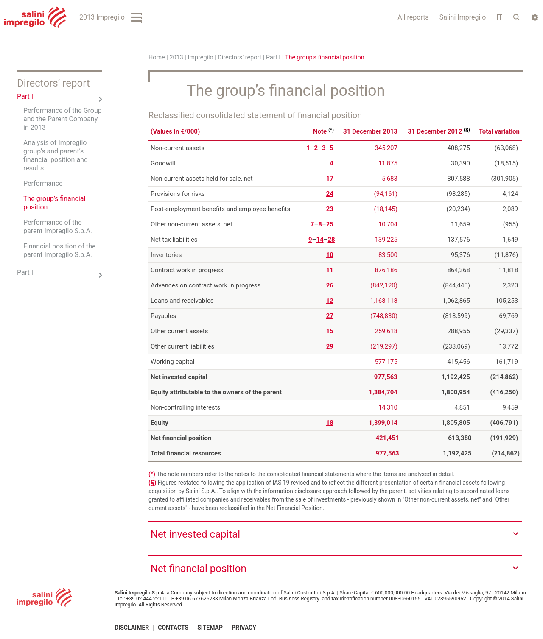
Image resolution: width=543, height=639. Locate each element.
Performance (43, 183)
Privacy (244, 628)
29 (329, 346)
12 (329, 300)
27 (329, 315)
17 (329, 178)
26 (329, 285)
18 (329, 422)
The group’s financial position (54, 203)
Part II (26, 272)
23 (329, 208)
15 (329, 331)
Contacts (173, 628)
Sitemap (210, 628)
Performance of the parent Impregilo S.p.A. (57, 226)
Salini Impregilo (462, 17)
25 (329, 224)
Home (156, 57)
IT (499, 17)
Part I (273, 57)
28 (331, 239)
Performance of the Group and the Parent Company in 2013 (62, 118)
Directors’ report (239, 57)
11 (329, 269)
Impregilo (200, 57)
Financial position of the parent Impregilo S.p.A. (59, 250)
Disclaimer (132, 628)
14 (319, 239)
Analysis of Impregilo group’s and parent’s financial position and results (55, 155)
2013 (176, 57)
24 (329, 193)
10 (329, 254)
